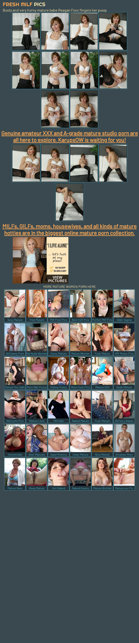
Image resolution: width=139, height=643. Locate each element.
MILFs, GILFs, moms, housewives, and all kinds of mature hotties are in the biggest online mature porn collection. (69, 229)
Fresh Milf (24, 4)
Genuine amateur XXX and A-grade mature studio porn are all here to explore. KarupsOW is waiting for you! (69, 136)
